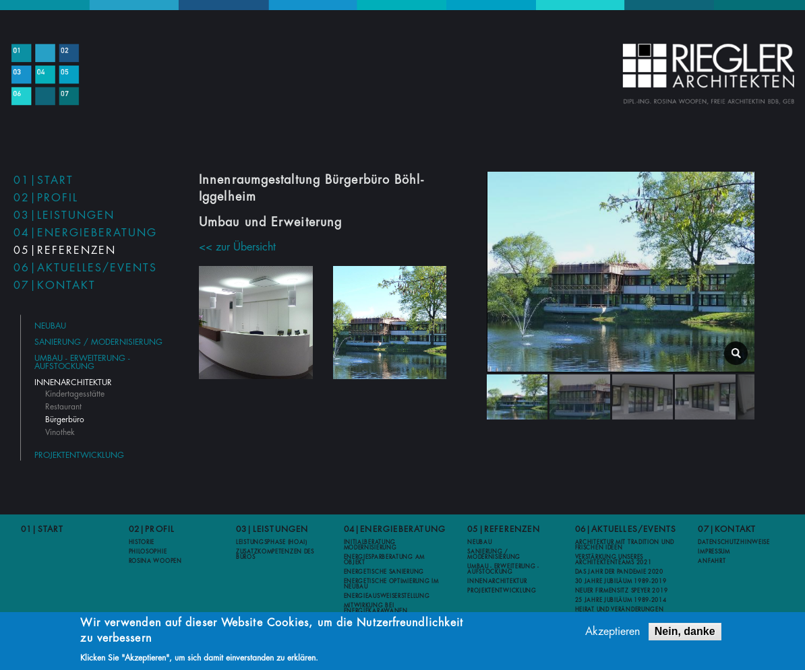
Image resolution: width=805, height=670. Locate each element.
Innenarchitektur (73, 382)
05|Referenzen (64, 250)
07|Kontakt (54, 285)
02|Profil (45, 198)
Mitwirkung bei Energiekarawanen (376, 608)
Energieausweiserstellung (387, 596)
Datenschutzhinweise (733, 542)
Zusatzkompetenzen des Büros (275, 554)
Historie (142, 542)
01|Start (43, 180)
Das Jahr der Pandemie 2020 (619, 571)
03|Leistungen (64, 215)
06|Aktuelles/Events (85, 268)
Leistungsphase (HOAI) (271, 542)
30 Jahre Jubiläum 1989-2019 (621, 581)
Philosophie (148, 551)
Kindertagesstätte (75, 394)
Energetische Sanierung (384, 571)
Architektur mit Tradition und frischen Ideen (624, 544)
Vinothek (60, 432)
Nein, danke (685, 633)
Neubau (50, 326)
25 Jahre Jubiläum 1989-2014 (621, 600)
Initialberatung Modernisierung (370, 544)
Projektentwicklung (79, 455)
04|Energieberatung (85, 233)
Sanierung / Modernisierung (98, 342)
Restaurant (63, 407)
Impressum (713, 551)
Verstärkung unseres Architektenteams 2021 (613, 559)
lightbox (736, 353)
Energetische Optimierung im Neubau (391, 583)
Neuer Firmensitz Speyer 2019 (621, 590)
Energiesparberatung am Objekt (384, 559)
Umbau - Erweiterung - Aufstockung (82, 362)
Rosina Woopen (155, 561)
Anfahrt (711, 561)
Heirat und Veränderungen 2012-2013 (619, 612)
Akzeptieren (612, 633)
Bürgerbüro (64, 419)
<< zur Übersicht (237, 247)
